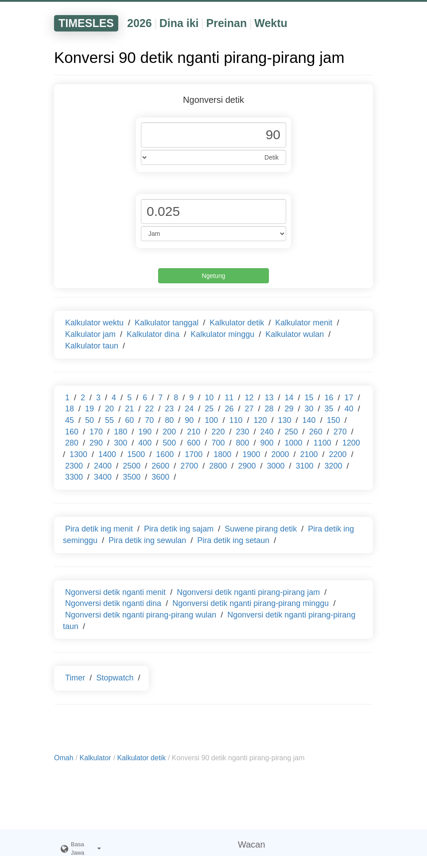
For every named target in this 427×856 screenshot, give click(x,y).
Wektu (270, 23)
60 (129, 420)
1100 (322, 442)
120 (260, 420)
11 (229, 397)
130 (284, 420)
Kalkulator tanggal (166, 322)
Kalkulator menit (303, 322)
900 (267, 442)
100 (211, 420)
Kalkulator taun (91, 345)
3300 (74, 477)
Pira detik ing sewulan (147, 540)
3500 (131, 477)
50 (89, 420)
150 (333, 420)
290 (96, 442)
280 (71, 442)
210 (193, 431)
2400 (103, 465)
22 (149, 408)
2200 (338, 454)
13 (268, 397)
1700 (193, 454)
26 (229, 408)
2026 (139, 23)
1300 (78, 454)
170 (96, 431)
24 (189, 408)
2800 (218, 465)
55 (109, 420)
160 (71, 431)
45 (69, 420)
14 (288, 397)
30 (309, 408)
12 (249, 397)
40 (349, 408)
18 (69, 408)
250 (291, 431)
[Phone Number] (213, 135)
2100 (309, 454)
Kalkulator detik (237, 322)
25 (209, 408)
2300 (74, 465)
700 (218, 442)
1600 (165, 454)
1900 (251, 454)
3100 (305, 465)
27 (249, 408)
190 (144, 431)
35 (329, 408)
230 (242, 431)
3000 (275, 465)
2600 (160, 465)
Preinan (226, 23)
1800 (222, 454)
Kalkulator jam (90, 334)
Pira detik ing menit (99, 528)
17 (349, 397)
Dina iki (179, 23)
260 (315, 431)
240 (267, 431)
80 (169, 420)
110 (235, 420)
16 (329, 397)
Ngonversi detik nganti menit (115, 592)
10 (209, 397)
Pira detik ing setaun (233, 540)
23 (169, 408)
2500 (131, 465)
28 (268, 408)
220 (218, 431)
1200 (351, 442)
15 (309, 397)
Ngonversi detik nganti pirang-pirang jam (248, 592)
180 (120, 431)
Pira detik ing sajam (179, 528)
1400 (107, 454)
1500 (136, 454)
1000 (294, 442)
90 (189, 420)
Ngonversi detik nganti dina (113, 603)
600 (193, 442)
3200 (333, 465)
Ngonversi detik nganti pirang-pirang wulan (140, 614)
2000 (280, 454)
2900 (247, 465)
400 (144, 442)
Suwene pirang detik (261, 528)
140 (309, 420)
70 (149, 420)
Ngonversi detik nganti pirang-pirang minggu (250, 603)
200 (169, 431)
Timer (75, 677)
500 (169, 442)
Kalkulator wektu (94, 322)
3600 (160, 477)
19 (89, 408)
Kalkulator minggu (222, 334)
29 (289, 408)
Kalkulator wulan (294, 334)
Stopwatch (114, 677)
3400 (103, 477)
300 (120, 442)
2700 (189, 465)
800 (242, 442)
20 (109, 408)
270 (340, 431)
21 (129, 408)
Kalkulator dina (153, 334)
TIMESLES (86, 23)
